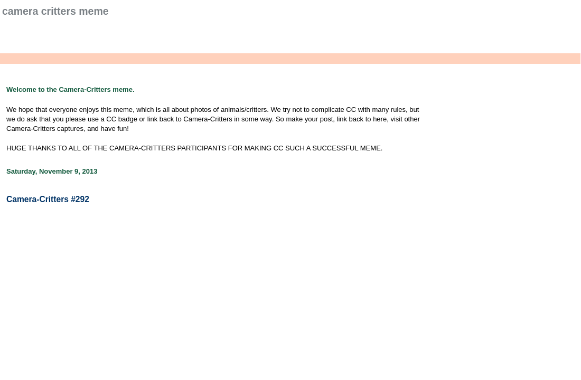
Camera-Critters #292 (47, 199)
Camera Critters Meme (55, 11)
